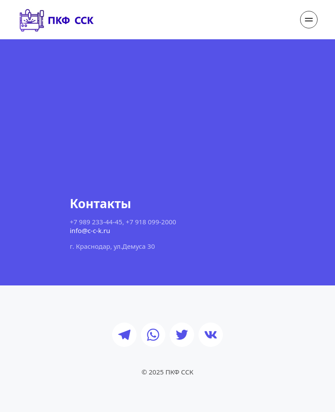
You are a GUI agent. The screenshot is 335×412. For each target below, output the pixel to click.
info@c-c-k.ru (90, 230)
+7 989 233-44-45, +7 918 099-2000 (123, 221)
